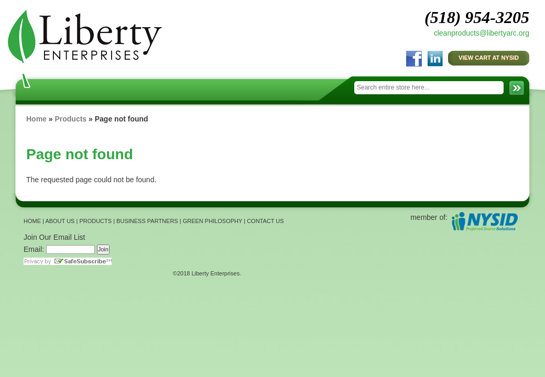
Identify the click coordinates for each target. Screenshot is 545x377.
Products (70, 119)
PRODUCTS (95, 221)
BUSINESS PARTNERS (147, 221)
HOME (32, 221)
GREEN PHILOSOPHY (213, 221)
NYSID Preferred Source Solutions (484, 221)
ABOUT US (59, 221)
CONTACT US (265, 221)
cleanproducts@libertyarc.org (481, 33)
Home (36, 119)
